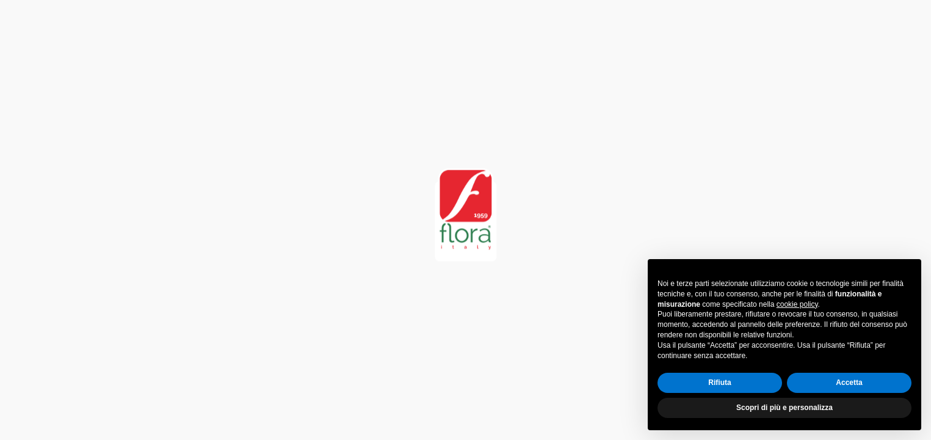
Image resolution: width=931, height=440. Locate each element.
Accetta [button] (849, 382)
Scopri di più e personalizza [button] (784, 407)
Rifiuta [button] (719, 382)
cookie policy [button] (797, 304)
